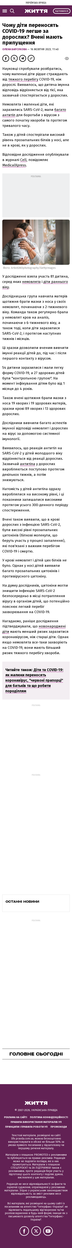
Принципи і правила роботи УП (26, 1126)
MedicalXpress (14, 165)
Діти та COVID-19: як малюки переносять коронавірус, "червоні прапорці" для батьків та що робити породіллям (34, 680)
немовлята (31, 281)
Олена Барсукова (14, 49)
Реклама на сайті (15, 1117)
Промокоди (58, 1126)
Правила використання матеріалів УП (36, 1122)
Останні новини (22, 901)
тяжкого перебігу (23, 79)
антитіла (27, 464)
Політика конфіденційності (49, 1117)
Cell (23, 160)
